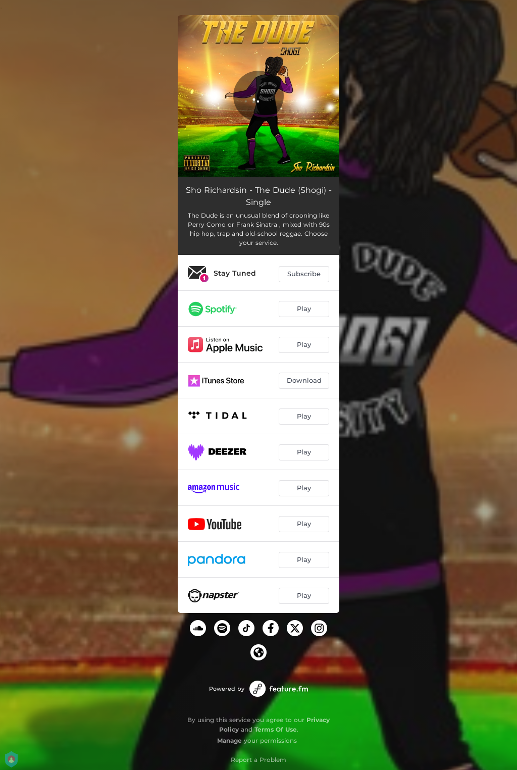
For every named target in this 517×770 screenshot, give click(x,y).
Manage (229, 740)
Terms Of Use (275, 729)
